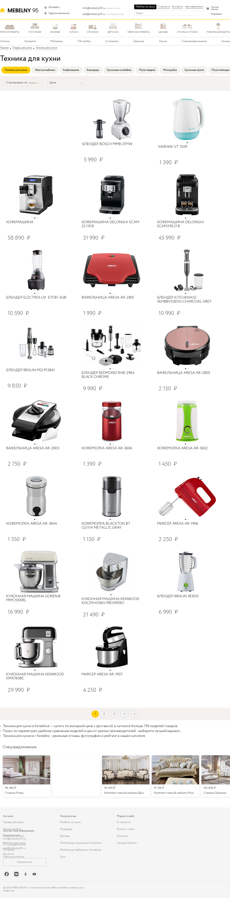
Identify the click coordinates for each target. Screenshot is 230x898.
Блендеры (93, 70)
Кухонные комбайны (119, 70)
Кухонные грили (194, 70)
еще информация (194, 6)
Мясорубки (170, 70)
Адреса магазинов (59, 13)
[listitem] (26, 776)
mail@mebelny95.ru (94, 14)
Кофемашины (71, 70)
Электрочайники (45, 70)
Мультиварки (147, 70)
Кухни (163, 41)
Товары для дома (13, 822)
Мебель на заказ (145, 7)
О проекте (163, 7)
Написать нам (24, 862)
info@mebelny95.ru (94, 8)
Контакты (177, 7)
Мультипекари (220, 70)
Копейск (54, 7)
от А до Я (34, 82)
